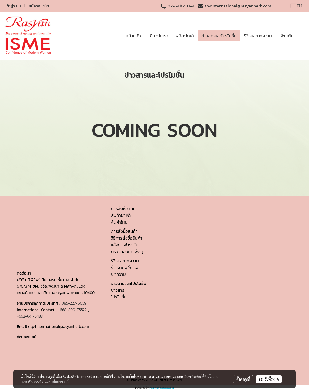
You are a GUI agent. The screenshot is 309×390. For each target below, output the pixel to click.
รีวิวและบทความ (258, 36)
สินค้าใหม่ (119, 222)
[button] (301, 36)
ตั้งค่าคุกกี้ (243, 379)
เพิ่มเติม (286, 36)
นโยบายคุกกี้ (60, 381)
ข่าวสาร (117, 290)
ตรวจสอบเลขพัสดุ (127, 251)
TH (296, 6)
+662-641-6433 (30, 316)
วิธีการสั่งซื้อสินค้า (126, 238)
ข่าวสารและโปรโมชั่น (219, 36)
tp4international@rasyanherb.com (238, 6)
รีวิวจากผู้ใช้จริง (124, 267)
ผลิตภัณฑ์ (185, 36)
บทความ (118, 274)
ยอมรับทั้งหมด (269, 379)
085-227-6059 (74, 303)
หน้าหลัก (133, 36)
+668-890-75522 (72, 309)
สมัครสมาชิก (39, 6)
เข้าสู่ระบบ (13, 6)
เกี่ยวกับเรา (158, 36)
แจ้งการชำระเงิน (125, 244)
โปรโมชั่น (118, 297)
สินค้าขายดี (121, 215)
